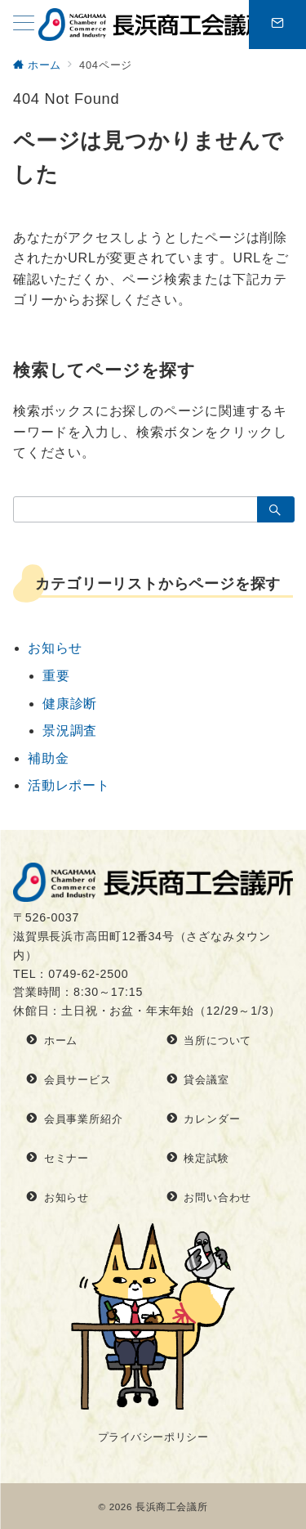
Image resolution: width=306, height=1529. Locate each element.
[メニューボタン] (23, 25)
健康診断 (69, 704)
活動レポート (69, 785)
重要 (56, 676)
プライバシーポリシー (153, 1437)
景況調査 (69, 731)
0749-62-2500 (88, 973)
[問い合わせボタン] (277, 24)
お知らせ (55, 648)
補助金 (48, 758)
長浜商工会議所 (171, 1506)
